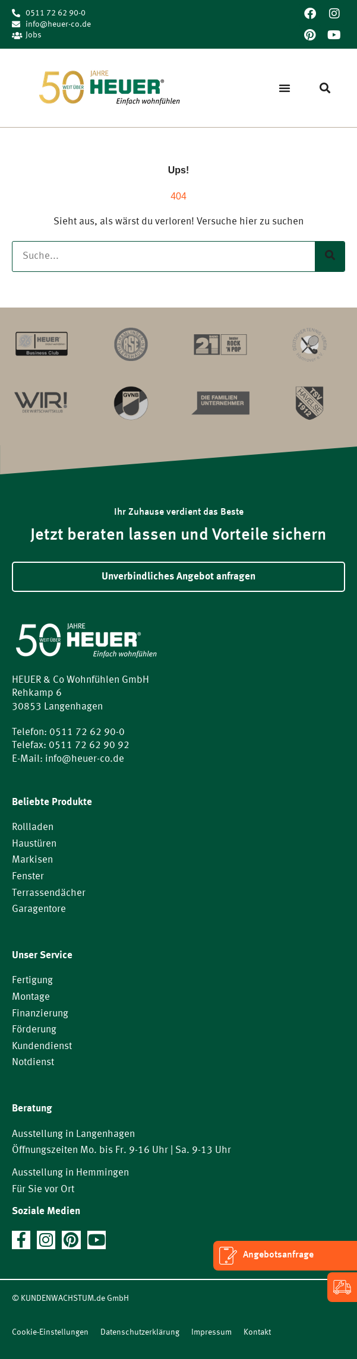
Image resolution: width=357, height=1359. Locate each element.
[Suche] (330, 257)
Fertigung (32, 980)
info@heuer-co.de (84, 759)
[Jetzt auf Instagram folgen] (46, 1240)
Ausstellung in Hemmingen (70, 1173)
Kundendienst (42, 1046)
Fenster (28, 877)
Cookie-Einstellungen (50, 1332)
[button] (284, 88)
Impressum (211, 1332)
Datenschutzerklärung (139, 1332)
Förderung (34, 1030)
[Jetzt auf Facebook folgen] (21, 1240)
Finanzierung (40, 1014)
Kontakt (257, 1332)
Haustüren (34, 844)
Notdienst (33, 1062)
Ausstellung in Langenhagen (73, 1134)
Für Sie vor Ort (43, 1189)
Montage (31, 997)
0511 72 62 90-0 (87, 732)
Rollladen (32, 827)
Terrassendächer (49, 893)
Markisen (32, 860)
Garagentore (39, 909)
